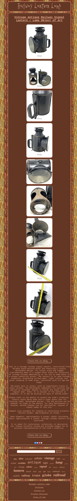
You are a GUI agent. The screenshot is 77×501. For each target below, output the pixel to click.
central (52, 463)
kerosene (28, 459)
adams (29, 467)
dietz (21, 458)
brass (49, 471)
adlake (38, 458)
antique (34, 462)
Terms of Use (39, 497)
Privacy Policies (39, 494)
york (39, 471)
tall (50, 467)
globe (46, 475)
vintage (49, 458)
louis (34, 471)
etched (13, 463)
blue (15, 459)
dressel (28, 471)
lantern (19, 470)
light (45, 462)
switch (16, 475)
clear (63, 459)
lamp (59, 462)
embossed (56, 471)
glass (36, 467)
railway (26, 475)
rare (58, 458)
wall (44, 471)
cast (15, 467)
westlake (22, 463)
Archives (39, 487)
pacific (66, 463)
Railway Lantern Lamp (39, 484)
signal (43, 466)
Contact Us (39, 491)
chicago (21, 467)
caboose (62, 467)
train (36, 475)
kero (63, 472)
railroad (59, 475)
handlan (55, 467)
